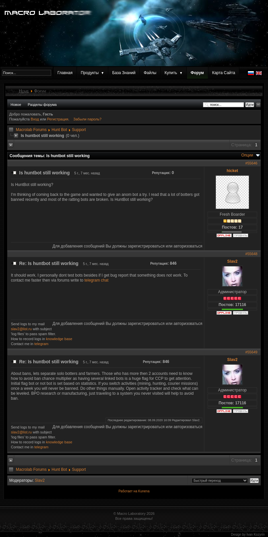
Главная (65, 72)
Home (24, 90)
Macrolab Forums (31, 129)
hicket (232, 170)
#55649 (251, 352)
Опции (247, 155)
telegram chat (96, 280)
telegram (41, 344)
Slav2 (232, 261)
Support (79, 129)
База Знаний (124, 72)
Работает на (127, 491)
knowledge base (59, 339)
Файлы (150, 72)
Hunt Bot (59, 129)
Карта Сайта (223, 72)
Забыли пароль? (87, 119)
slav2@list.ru (21, 329)
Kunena (143, 491)
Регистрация (57, 119)
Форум (197, 72)
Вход (35, 119)
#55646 (251, 163)
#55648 (251, 254)
